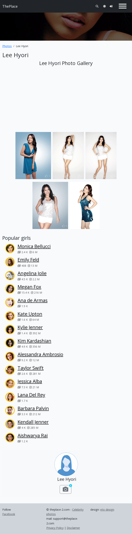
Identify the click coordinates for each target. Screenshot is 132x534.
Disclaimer (73, 528)
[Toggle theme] (104, 6)
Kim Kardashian (34, 340)
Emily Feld (28, 259)
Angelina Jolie (32, 273)
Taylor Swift (31, 368)
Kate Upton (30, 314)
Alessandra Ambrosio (40, 354)
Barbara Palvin (33, 408)
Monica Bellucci (34, 246)
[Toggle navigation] (123, 6)
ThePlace (10, 6)
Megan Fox (29, 286)
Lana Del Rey (31, 394)
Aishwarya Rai (33, 435)
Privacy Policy (55, 528)
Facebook (8, 514)
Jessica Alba (30, 381)
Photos (7, 46)
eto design (107, 509)
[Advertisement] (66, 25)
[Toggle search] (97, 6)
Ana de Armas (33, 300)
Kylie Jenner (30, 327)
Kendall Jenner (33, 422)
